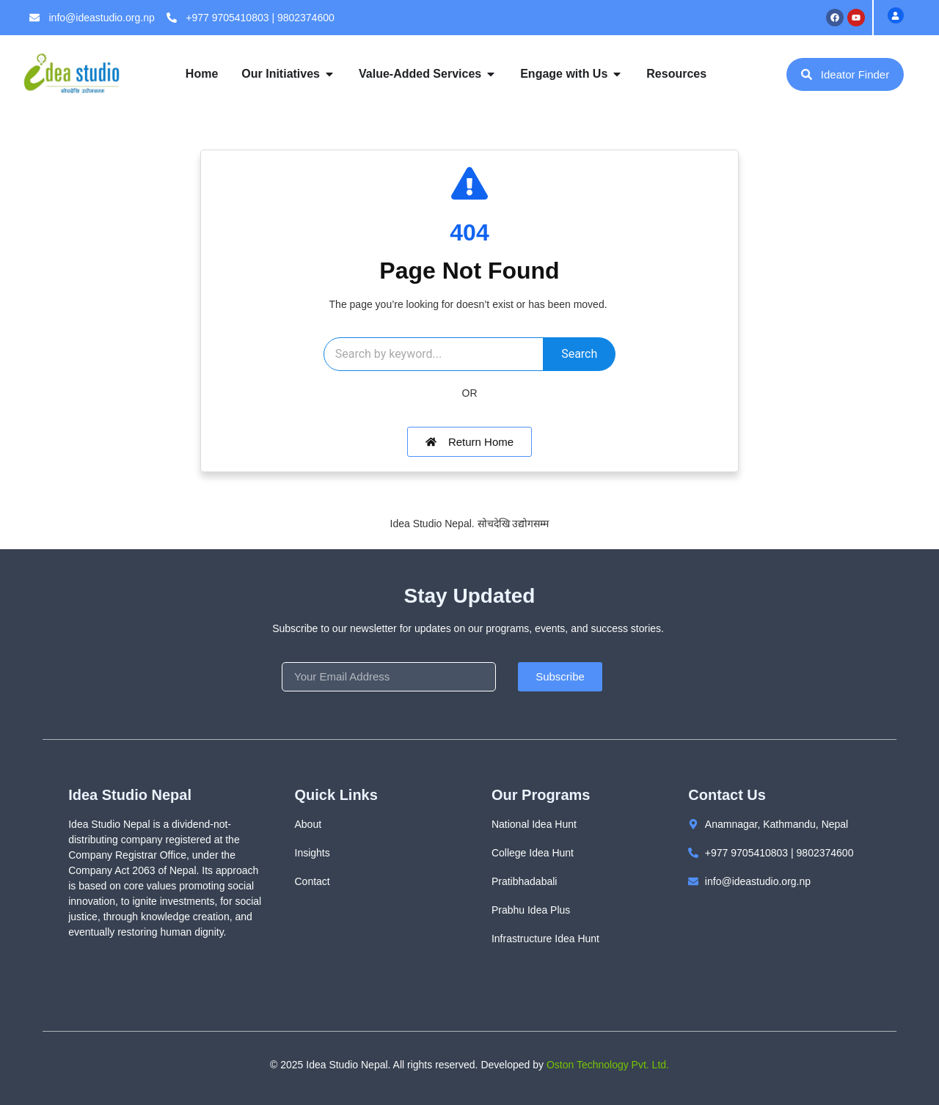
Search (579, 354)
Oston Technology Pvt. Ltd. (608, 1065)
